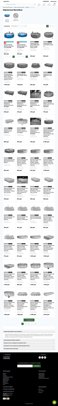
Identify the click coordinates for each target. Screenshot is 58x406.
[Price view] (53, 26)
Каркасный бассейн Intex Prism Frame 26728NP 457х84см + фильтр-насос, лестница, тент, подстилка (22, 162)
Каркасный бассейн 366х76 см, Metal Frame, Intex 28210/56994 (22, 46)
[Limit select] (25, 26)
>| (35, 323)
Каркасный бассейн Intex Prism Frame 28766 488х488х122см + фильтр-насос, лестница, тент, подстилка (9, 276)
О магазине (5, 375)
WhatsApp (42, 390)
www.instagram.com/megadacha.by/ (42, 357)
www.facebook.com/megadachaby (39, 357)
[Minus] (5, 56)
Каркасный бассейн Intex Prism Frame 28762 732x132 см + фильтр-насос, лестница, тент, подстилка (35, 248)
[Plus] (10, 56)
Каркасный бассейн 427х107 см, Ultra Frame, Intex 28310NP (22, 131)
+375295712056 (6, 358)
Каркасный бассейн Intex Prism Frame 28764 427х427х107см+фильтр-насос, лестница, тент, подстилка (48, 248)
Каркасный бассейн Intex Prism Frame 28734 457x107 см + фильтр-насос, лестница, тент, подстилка (9, 248)
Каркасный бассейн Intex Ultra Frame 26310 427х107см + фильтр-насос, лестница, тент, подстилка (22, 276)
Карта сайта (5, 381)
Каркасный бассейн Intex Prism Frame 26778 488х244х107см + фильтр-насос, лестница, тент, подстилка (22, 191)
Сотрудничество (6, 378)
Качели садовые (41, 373)
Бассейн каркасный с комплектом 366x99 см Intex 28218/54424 (35, 75)
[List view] (50, 26)
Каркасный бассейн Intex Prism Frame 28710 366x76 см (35, 218)
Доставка (4, 373)
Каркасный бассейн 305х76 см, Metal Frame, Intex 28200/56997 (9, 46)
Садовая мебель (41, 375)
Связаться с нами (6, 379)
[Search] (35, 4)
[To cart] (13, 57)
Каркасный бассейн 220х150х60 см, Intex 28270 (47, 75)
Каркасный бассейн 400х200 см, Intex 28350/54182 (8, 131)
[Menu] (1, 1)
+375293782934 (6, 357)
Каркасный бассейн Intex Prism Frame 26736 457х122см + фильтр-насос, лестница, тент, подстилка (35, 162)
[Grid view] (47, 26)
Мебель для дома (42, 374)
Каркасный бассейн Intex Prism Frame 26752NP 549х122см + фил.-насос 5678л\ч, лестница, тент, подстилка (48, 162)
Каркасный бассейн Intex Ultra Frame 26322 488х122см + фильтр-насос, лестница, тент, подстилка (35, 276)
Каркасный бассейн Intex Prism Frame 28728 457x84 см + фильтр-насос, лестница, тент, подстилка (48, 219)
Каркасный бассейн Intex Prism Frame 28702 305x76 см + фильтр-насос (22, 218)
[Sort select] (17, 26)
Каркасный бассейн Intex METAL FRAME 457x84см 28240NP (9, 161)
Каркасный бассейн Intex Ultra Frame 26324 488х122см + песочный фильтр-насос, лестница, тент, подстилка (48, 276)
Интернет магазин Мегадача (8, 7)
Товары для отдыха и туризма (19, 7)
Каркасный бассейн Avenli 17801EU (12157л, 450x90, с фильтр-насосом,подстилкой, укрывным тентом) (8, 76)
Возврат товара (5, 380)
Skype (41, 392)
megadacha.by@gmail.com (8, 391)
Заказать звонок (53, 1)
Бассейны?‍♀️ (27, 7)
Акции (4, 384)
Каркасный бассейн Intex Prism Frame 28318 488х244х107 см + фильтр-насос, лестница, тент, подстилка (48, 191)
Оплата (4, 374)
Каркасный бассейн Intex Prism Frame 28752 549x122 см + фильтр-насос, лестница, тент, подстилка (22, 248)
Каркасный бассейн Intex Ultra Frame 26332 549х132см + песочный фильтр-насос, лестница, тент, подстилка (9, 305)
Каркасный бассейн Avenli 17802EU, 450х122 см (22, 75)
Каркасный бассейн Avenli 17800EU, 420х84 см (48, 45)
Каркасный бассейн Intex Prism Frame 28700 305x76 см (9, 218)
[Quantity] (7, 57)
